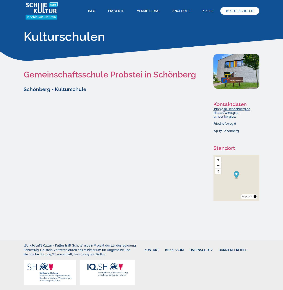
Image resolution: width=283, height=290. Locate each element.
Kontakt (148, 250)
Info (91, 11)
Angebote (181, 11)
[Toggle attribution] (255, 196)
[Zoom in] (218, 160)
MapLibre (247, 196)
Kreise (207, 11)
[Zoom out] (218, 165)
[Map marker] (236, 175)
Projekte (116, 11)
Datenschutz (195, 250)
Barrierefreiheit (226, 250)
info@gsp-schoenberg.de (231, 109)
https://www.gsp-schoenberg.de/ (226, 114)
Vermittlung (148, 11)
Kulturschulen (240, 11)
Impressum (170, 250)
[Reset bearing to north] (218, 171)
